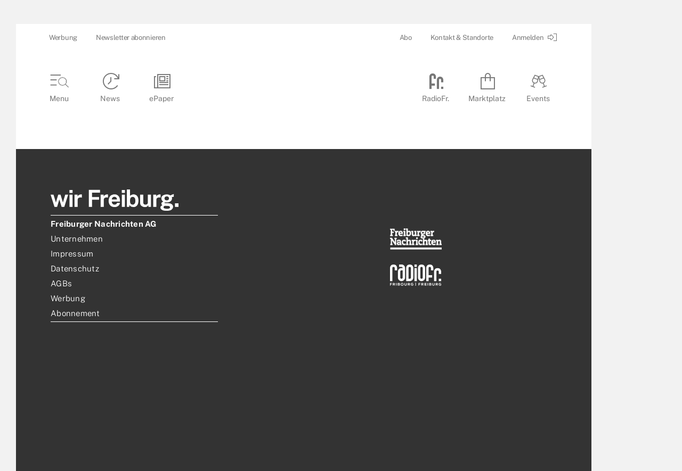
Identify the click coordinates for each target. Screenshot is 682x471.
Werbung (63, 38)
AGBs (61, 283)
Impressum (72, 253)
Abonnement (75, 313)
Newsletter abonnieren (131, 38)
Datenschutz (75, 268)
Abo (406, 38)
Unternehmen (77, 238)
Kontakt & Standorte (462, 38)
